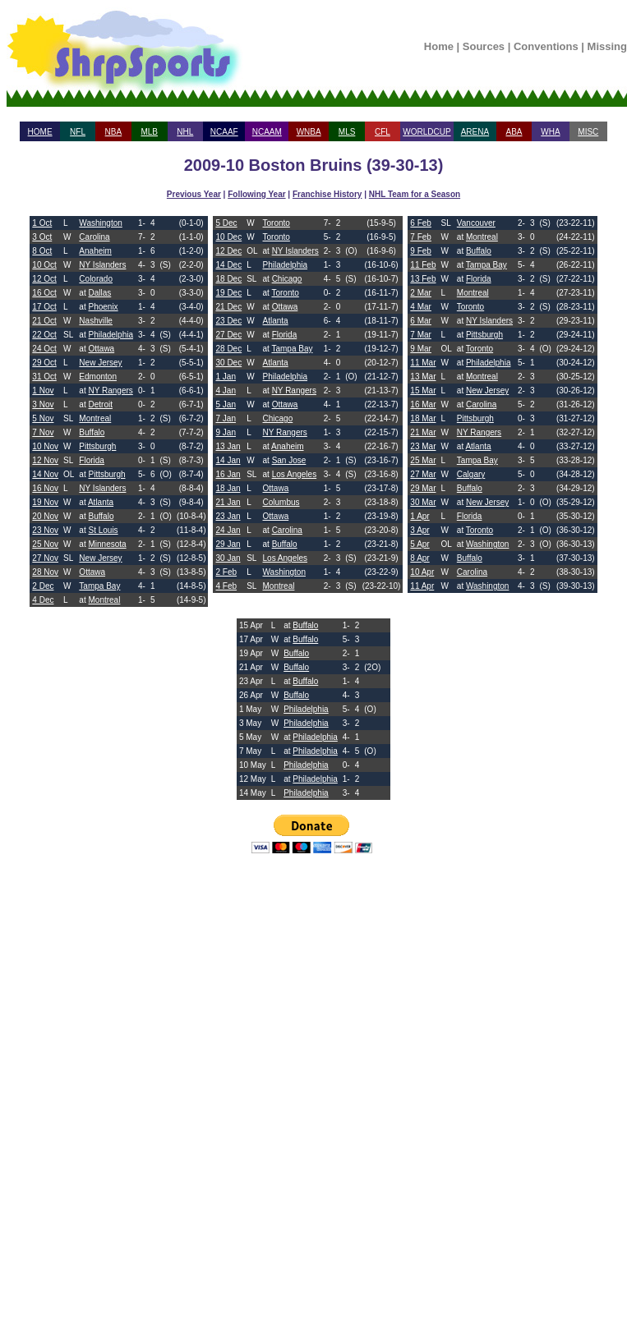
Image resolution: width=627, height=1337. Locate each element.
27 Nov (45, 558)
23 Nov (45, 530)
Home (439, 46)
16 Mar (423, 404)
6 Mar (420, 320)
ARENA (475, 131)
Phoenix (103, 306)
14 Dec (228, 264)
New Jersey (100, 362)
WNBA (309, 131)
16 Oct (44, 292)
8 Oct (42, 250)
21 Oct (44, 320)
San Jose (289, 460)
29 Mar (423, 488)
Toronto (276, 222)
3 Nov (42, 404)
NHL (185, 131)
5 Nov (42, 418)
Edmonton (98, 376)
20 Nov (45, 516)
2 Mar (420, 292)
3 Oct (42, 236)
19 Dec (228, 292)
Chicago (287, 278)
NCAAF (224, 131)
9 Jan (225, 432)
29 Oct (44, 362)
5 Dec (226, 222)
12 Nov (45, 460)
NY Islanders (102, 264)
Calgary (471, 474)
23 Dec (228, 320)
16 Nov (45, 488)
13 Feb (423, 278)
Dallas (99, 292)
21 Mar (423, 432)
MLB (149, 131)
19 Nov (45, 502)
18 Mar (423, 418)
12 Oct (44, 278)
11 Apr (422, 585)
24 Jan (227, 530)
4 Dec (42, 599)
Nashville (96, 320)
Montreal (95, 418)
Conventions (546, 46)
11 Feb (423, 264)
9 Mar (420, 348)
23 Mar (423, 446)
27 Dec (228, 334)
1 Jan (225, 376)
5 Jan (225, 404)
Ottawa (101, 348)
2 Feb (226, 572)
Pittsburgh (97, 446)
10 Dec (228, 236)
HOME (40, 131)
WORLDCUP (426, 131)
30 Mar (423, 502)
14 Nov (45, 474)
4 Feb (226, 585)
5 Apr (419, 544)
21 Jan (227, 502)
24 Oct (44, 348)
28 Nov (45, 572)
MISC (588, 131)
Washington (100, 222)
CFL (382, 131)
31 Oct (44, 376)
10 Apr (422, 572)
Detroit (100, 404)
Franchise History (327, 194)
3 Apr (419, 530)
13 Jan (227, 446)
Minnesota (107, 544)
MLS (347, 131)
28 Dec (228, 348)
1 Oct (42, 222)
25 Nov (45, 544)
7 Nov (42, 432)
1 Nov (42, 390)
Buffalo (91, 432)
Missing (607, 46)
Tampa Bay (99, 585)
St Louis (103, 530)
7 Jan (225, 418)
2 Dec (42, 585)
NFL (77, 131)
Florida (91, 460)
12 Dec (228, 250)
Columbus (281, 502)
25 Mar (423, 460)
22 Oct (44, 334)
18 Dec (228, 278)
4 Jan (225, 390)
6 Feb (420, 222)
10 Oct (44, 264)
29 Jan (227, 544)
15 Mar (423, 390)
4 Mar (420, 306)
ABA (513, 131)
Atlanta (100, 502)
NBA (113, 131)
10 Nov (45, 446)
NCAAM (267, 131)
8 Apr (419, 558)
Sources (484, 46)
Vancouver (476, 222)
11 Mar (423, 362)
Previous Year (194, 194)
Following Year (256, 194)
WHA (550, 131)
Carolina (94, 236)
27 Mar (423, 474)
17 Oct (44, 306)
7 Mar (420, 334)
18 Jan (227, 488)
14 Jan (227, 460)
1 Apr (419, 516)
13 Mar (423, 376)
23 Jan (227, 516)
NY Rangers (110, 390)
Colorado (96, 278)
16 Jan (227, 474)
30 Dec (228, 362)
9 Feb (420, 250)
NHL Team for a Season (414, 194)
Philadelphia (110, 334)
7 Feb (420, 236)
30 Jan (227, 558)
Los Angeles (294, 474)
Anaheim (95, 250)
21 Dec (228, 306)
